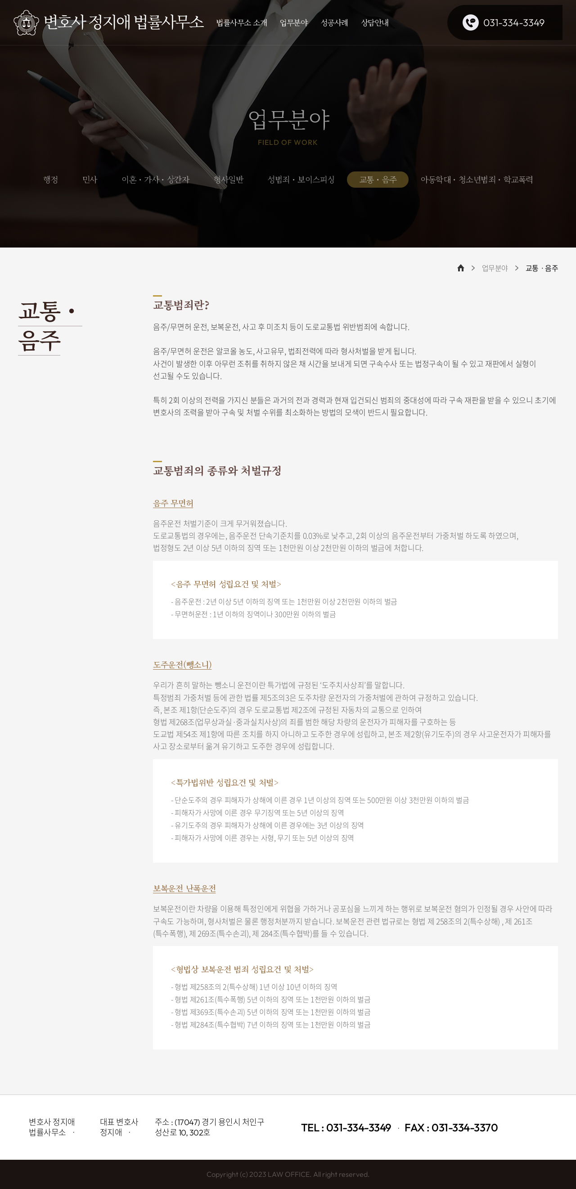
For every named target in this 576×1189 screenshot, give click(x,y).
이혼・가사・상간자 (155, 179)
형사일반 (228, 179)
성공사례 (334, 22)
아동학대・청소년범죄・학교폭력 (477, 179)
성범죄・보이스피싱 (301, 179)
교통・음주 (378, 179)
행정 (50, 179)
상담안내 (375, 22)
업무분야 (293, 22)
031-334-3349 (513, 22)
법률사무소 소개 (241, 22)
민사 (89, 179)
